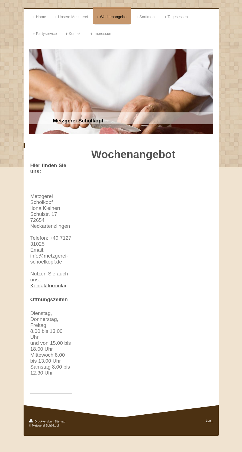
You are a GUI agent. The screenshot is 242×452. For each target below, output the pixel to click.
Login (209, 420)
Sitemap (59, 421)
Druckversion (41, 421)
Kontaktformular (48, 285)
